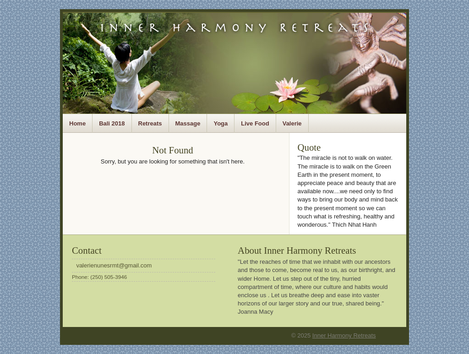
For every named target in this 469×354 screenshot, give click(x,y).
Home (77, 123)
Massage (188, 123)
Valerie (292, 123)
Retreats (150, 123)
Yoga (220, 123)
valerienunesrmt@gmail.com (114, 265)
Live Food (255, 123)
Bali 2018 (112, 123)
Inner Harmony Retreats (344, 335)
